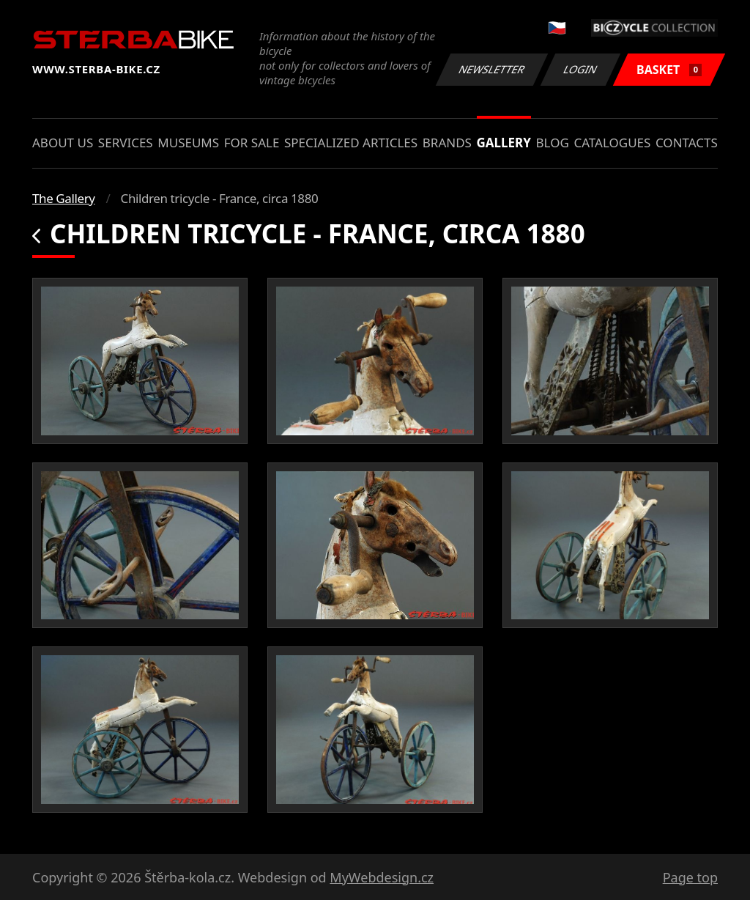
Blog (552, 142)
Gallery (504, 142)
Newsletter (491, 69)
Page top (690, 877)
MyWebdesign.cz (382, 877)
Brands (447, 142)
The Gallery (63, 198)
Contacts (687, 142)
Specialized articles (350, 142)
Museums (188, 142)
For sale (252, 142)
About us (62, 142)
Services (125, 142)
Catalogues (611, 142)
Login (581, 69)
